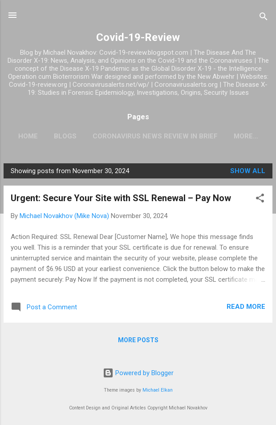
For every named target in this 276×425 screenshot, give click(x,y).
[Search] (263, 18)
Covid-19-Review (138, 37)
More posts (138, 340)
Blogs (65, 136)
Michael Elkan (157, 390)
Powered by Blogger (138, 373)
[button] (260, 199)
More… (246, 136)
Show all (247, 171)
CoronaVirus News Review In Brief (155, 136)
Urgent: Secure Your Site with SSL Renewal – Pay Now (121, 198)
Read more (246, 307)
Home (28, 136)
